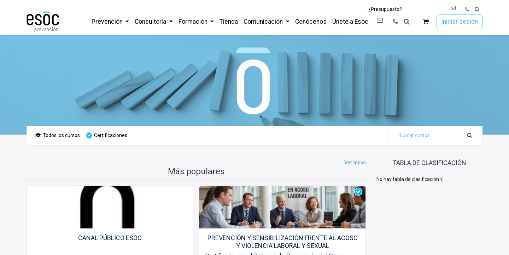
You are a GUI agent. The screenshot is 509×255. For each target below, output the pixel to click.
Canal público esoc (110, 238)
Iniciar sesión (459, 21)
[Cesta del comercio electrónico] (426, 22)
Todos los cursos (57, 135)
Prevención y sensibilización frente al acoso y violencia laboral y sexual (282, 242)
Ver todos (355, 162)
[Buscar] (470, 135)
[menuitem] (110, 21)
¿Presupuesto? (385, 9)
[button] (477, 9)
